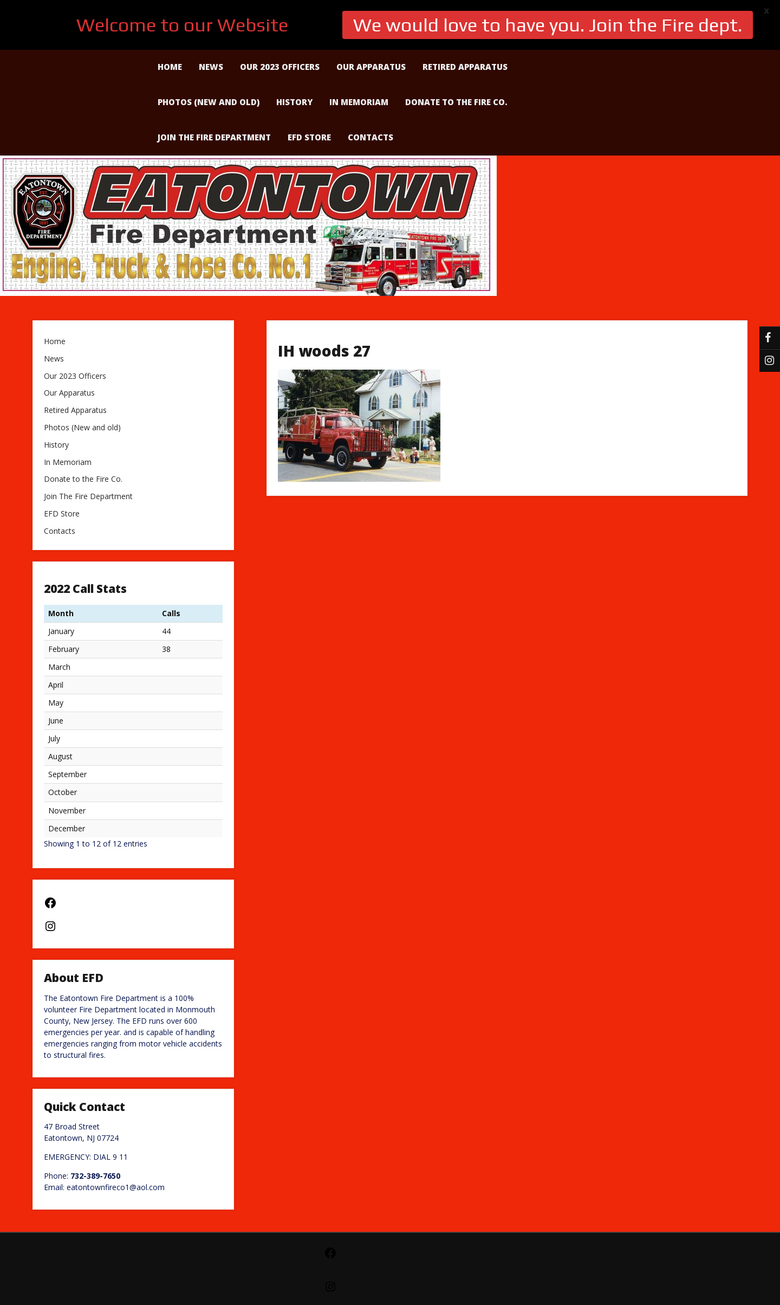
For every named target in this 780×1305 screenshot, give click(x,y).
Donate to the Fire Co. (456, 52)
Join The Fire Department (214, 87)
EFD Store (309, 87)
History (294, 52)
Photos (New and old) (208, 52)
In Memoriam (358, 52)
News (54, 309)
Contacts (370, 87)
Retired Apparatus (75, 360)
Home (55, 291)
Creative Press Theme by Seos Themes (477, 1291)
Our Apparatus (69, 343)
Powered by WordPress (390, 1273)
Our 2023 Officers (75, 326)
